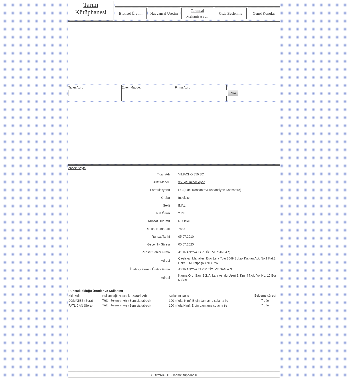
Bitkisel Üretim (130, 13)
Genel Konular (264, 13)
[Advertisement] (174, 53)
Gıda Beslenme (230, 13)
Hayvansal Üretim (164, 13)
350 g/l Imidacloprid (191, 182)
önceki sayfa (77, 168)
